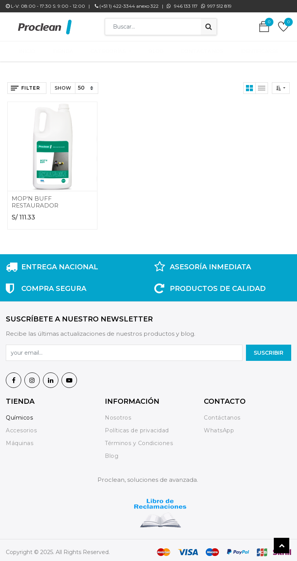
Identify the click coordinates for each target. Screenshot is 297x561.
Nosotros (119, 413)
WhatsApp (219, 426)
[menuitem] (32, 49)
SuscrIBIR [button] (268, 348)
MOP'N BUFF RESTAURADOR (35, 198)
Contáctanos (222, 413)
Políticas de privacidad (137, 426)
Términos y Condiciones (139, 439)
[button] (281, 84)
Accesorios (21, 426)
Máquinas (19, 439)
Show (63, 84)
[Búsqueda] (209, 27)
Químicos (19, 413)
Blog (111, 452)
